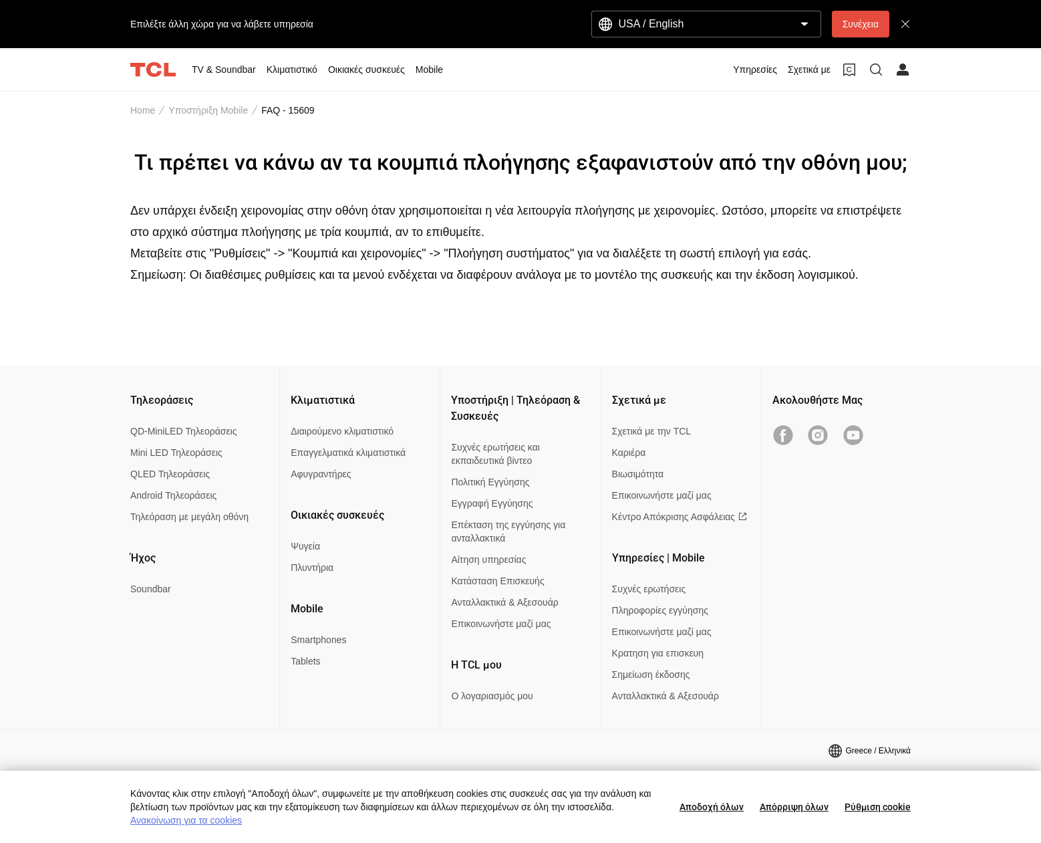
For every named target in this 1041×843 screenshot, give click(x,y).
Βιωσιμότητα (638, 474)
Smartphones (318, 639)
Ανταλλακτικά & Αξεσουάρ (504, 602)
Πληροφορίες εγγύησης (660, 610)
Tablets (305, 661)
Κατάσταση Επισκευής (497, 581)
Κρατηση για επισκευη (658, 653)
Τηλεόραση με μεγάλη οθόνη (189, 516)
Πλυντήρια (312, 567)
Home (142, 110)
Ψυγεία (305, 546)
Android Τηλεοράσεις (173, 495)
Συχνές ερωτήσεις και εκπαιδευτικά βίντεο (495, 454)
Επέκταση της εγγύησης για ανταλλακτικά (508, 531)
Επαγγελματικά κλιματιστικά (348, 452)
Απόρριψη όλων (794, 807)
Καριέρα (629, 452)
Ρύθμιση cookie (878, 807)
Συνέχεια (861, 24)
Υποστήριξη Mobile (208, 110)
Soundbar (150, 589)
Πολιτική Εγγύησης (490, 482)
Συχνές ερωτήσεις (649, 589)
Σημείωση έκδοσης (651, 674)
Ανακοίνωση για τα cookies (186, 820)
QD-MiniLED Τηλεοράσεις (183, 431)
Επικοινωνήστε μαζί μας (501, 623)
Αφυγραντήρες (321, 474)
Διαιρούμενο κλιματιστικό (342, 431)
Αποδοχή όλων (712, 807)
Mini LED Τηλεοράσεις (176, 452)
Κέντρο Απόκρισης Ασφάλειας (679, 516)
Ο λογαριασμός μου (492, 696)
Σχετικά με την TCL (652, 431)
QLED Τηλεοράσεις (170, 474)
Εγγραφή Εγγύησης (492, 503)
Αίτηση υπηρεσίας (488, 559)
